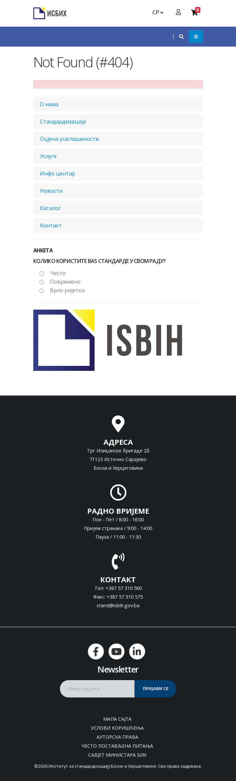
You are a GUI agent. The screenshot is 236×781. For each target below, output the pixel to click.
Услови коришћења (117, 728)
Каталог (50, 208)
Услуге (48, 156)
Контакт (51, 225)
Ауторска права (117, 737)
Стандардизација (63, 121)
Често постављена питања (117, 746)
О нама (49, 104)
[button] (178, 36)
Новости (51, 190)
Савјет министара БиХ (117, 755)
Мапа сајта (117, 719)
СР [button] (157, 12)
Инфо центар (57, 173)
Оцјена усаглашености (69, 138)
